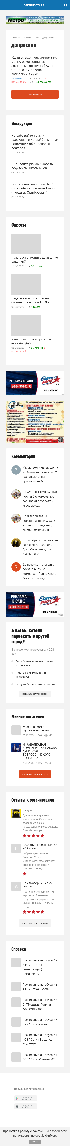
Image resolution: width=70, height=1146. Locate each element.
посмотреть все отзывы (35, 923)
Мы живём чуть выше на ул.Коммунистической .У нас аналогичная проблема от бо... (40, 474)
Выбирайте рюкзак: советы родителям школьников (32, 166)
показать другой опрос (34, 693)
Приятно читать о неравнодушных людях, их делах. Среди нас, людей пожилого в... (39, 523)
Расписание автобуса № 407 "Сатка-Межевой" (40, 1057)
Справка (18, 949)
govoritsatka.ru (35, 5)
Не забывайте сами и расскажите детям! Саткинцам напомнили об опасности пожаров (34, 141)
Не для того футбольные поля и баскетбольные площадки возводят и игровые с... (40, 498)
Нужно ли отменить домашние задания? (34, 259)
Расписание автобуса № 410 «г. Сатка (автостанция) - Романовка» (40, 967)
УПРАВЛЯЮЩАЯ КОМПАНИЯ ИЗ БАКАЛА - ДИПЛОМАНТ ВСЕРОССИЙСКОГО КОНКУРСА (40, 751)
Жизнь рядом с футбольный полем (36, 728)
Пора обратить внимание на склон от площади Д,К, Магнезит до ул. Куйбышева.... (40, 547)
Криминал (18, 78)
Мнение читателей (27, 717)
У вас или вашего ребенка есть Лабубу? (31, 341)
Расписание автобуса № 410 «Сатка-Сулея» (40, 987)
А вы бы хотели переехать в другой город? (30, 636)
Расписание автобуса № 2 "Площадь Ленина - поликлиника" (40, 1004)
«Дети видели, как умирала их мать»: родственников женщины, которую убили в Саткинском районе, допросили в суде (34, 65)
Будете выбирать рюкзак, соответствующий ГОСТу (31, 300)
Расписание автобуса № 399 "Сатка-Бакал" (40, 1022)
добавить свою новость (35, 774)
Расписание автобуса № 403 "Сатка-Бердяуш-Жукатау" (40, 1039)
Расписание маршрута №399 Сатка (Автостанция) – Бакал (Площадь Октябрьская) (34, 188)
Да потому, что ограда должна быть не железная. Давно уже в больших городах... (39, 571)
